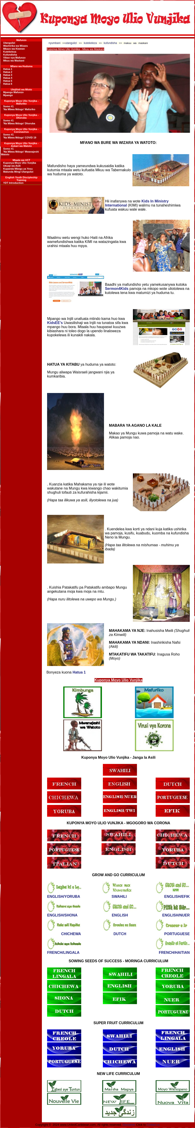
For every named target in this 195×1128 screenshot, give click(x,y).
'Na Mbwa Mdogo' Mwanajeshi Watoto (20, 153)
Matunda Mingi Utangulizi (18, 171)
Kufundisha (10, 54)
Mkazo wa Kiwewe (14, 48)
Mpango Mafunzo (13, 92)
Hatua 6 (7, 83)
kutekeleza (90, 43)
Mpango (8, 95)
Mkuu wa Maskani (13, 60)
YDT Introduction (13, 182)
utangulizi (72, 43)
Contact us (153, 1124)
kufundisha (111, 43)
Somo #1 (8, 106)
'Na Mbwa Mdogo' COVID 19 (19, 137)
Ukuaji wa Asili (12, 165)
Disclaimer (128, 1124)
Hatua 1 (7, 69)
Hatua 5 (7, 80)
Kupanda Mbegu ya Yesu (18, 168)
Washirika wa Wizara (15, 45)
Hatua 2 (7, 72)
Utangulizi (9, 42)
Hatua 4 (7, 78)
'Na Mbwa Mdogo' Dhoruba (19, 123)
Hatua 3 (7, 75)
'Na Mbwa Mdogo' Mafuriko (19, 109)
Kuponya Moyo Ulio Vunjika (19, 162)
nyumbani (55, 43)
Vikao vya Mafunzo (14, 57)
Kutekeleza (9, 51)
